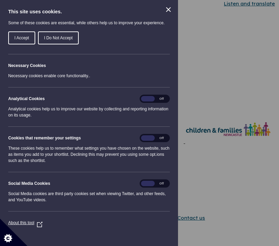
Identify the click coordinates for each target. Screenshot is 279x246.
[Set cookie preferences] (13, 232)
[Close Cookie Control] (168, 9)
